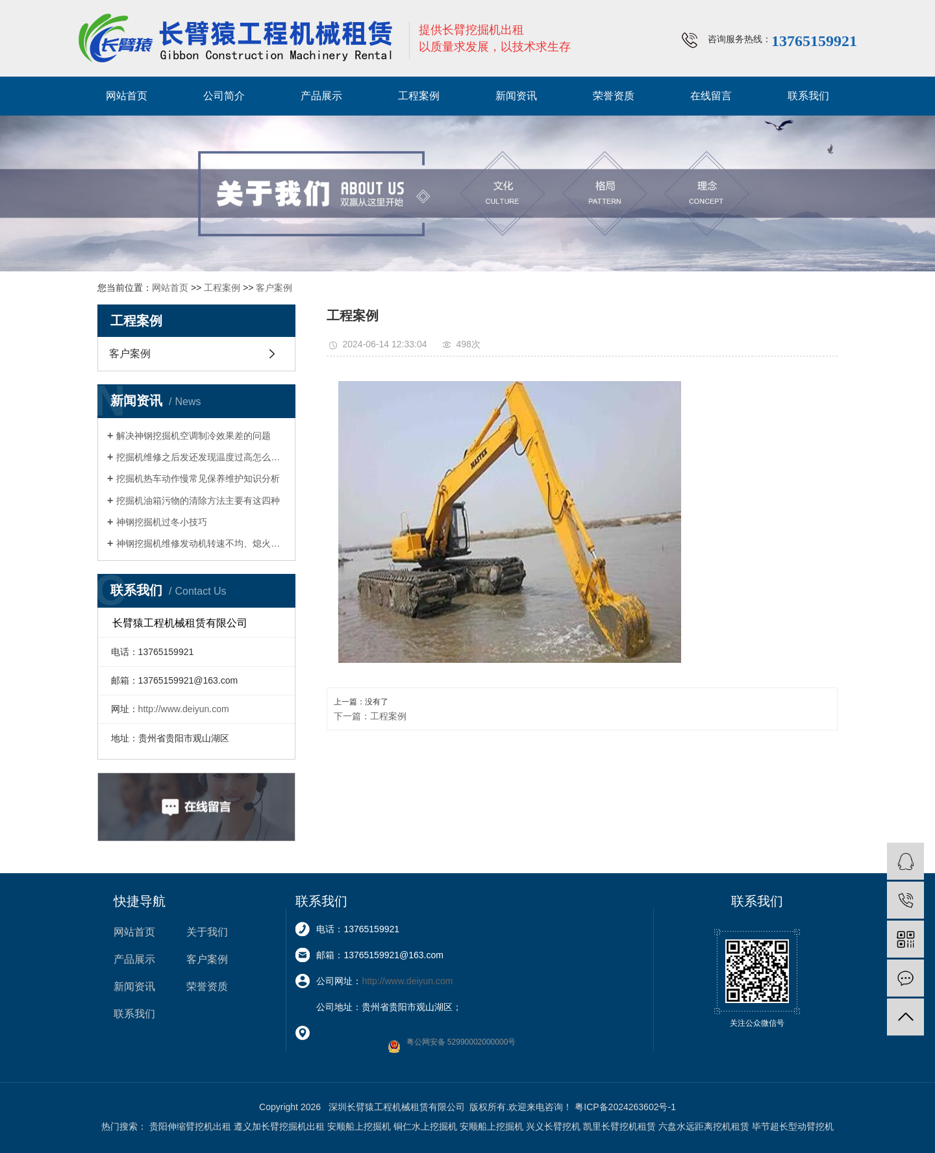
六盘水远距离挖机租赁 (703, 1126)
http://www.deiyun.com (183, 709)
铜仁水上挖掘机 (425, 1126)
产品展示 (321, 95)
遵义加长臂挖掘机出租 (279, 1126)
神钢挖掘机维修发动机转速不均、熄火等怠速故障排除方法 (201, 543)
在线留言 (711, 95)
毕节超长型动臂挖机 (793, 1126)
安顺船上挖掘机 (359, 1126)
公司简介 (224, 95)
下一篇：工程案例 (370, 716)
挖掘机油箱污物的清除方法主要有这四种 (198, 500)
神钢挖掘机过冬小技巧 (161, 522)
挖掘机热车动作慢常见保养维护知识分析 (198, 478)
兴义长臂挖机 (553, 1126)
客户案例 (274, 287)
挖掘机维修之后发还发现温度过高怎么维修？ (201, 457)
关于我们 (207, 931)
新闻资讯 (516, 95)
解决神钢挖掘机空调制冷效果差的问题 (193, 435)
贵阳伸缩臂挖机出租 (190, 1126)
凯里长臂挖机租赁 (619, 1126)
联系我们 (808, 95)
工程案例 (419, 95)
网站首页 (126, 95)
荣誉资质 (613, 95)
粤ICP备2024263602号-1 (625, 1107)
